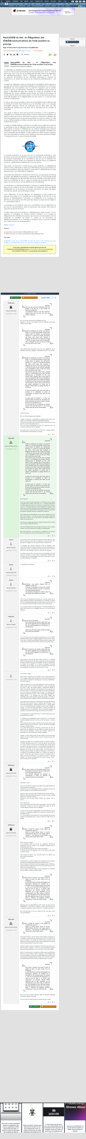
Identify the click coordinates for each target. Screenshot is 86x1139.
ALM (33, 4)
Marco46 (11, 438)
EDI (54, 4)
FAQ (21, 1)
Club (64, 1)
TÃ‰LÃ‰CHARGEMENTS (37, 6)
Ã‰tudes (53, 1)
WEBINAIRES (22, 6)
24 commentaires (38, 51)
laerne (11, 564)
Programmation (60, 4)
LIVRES (28, 6)
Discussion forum (72, 42)
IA (29, 4)
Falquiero (11, 616)
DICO (62, 6)
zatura (11, 539)
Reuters (11, 225)
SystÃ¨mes (82, 4)
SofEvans (11, 303)
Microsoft (38, 4)
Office (71, 4)
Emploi (46, 1)
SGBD (66, 4)
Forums (7, 1)
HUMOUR (67, 6)
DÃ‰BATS (53, 6)
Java (43, 4)
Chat (31, 1)
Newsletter (39, 1)
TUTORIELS (11, 6)
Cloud (25, 4)
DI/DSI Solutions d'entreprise (16, 4)
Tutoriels (15, 1)
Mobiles (76, 4)
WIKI (59, 6)
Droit (60, 1)
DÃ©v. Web (48, 4)
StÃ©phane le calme (26, 51)
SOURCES (47, 6)
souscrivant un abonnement (38, 249)
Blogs (26, 1)
